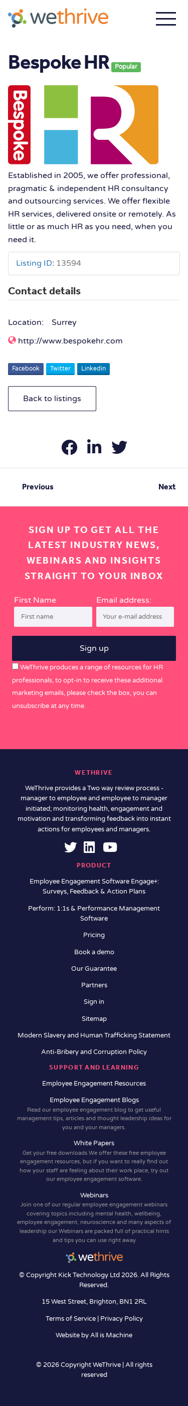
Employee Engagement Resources (94, 1084)
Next (167, 486)
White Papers (94, 1161)
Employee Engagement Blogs (94, 1114)
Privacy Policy (121, 1319)
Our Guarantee (94, 969)
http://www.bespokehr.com (70, 341)
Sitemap (94, 1019)
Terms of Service (71, 1319)
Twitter (60, 368)
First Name (35, 600)
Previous (38, 486)
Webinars (94, 1218)
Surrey (64, 322)
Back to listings (52, 399)
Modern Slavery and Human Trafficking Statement (94, 1035)
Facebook (26, 368)
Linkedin (93, 368)
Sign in (94, 1002)
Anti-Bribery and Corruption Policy (94, 1052)
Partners (94, 985)
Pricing (94, 935)
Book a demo (94, 952)
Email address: (135, 611)
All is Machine (111, 1335)
